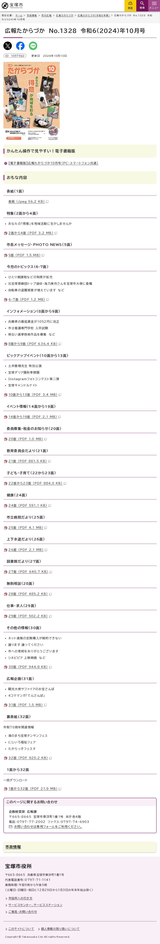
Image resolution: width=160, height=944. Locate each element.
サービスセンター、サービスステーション (35, 904)
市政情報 (32, 15)
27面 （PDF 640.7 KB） (30, 571)
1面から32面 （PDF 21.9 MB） (34, 788)
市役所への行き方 (20, 898)
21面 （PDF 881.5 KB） (29, 461)
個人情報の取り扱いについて (60, 928)
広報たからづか (64, 15)
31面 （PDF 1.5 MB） (27, 704)
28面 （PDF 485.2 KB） (30, 593)
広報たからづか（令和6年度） (94, 15)
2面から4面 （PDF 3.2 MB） (32, 233)
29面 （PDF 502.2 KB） (30, 616)
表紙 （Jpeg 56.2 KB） (28, 201)
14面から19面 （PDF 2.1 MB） (34, 416)
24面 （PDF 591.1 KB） (29, 505)
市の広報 (46, 15)
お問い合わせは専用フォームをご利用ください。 (48, 826)
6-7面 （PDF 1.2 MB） (28, 299)
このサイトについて (21, 928)
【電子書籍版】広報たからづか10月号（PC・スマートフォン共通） (53, 163)
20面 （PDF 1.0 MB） (27, 438)
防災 (130, 8)
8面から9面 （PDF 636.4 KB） (34, 343)
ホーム (18, 15)
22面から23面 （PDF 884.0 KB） (37, 483)
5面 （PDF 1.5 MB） (26, 255)
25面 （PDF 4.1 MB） (27, 527)
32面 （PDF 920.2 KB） (30, 757)
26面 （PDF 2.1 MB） (27, 549)
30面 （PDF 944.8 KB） (30, 666)
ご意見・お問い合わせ (22, 911)
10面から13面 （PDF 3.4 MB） (34, 394)
